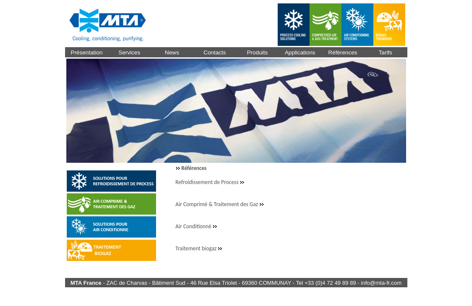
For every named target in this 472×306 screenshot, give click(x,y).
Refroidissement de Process (208, 182)
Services (129, 52)
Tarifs (385, 52)
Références (342, 52)
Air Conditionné (194, 226)
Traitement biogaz (197, 248)
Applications (300, 52)
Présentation (86, 52)
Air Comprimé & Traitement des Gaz (217, 204)
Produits (257, 52)
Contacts (215, 52)
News (172, 52)
